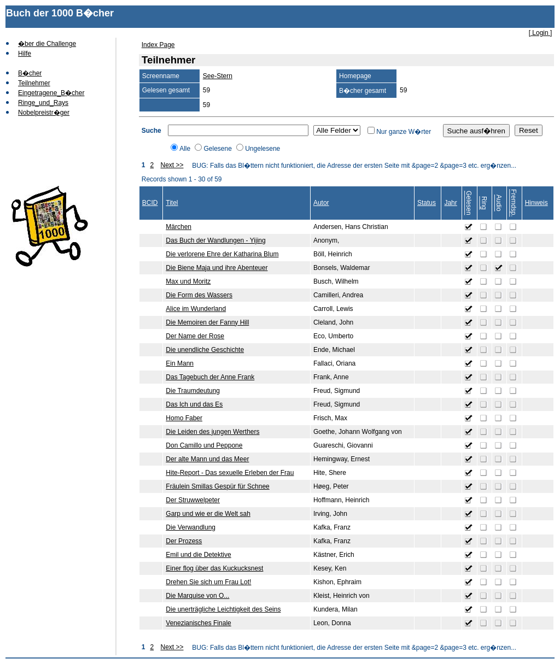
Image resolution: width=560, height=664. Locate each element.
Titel (172, 203)
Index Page (158, 45)
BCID (150, 203)
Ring (484, 203)
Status (426, 203)
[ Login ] (540, 33)
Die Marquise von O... (197, 596)
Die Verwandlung (190, 527)
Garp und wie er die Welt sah (208, 514)
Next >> (172, 165)
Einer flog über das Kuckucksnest (214, 568)
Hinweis (536, 203)
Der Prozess (184, 541)
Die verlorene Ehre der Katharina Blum (222, 254)
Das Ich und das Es (194, 404)
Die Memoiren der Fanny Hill (207, 322)
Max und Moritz (188, 281)
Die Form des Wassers (199, 295)
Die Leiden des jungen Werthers (212, 432)
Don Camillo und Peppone (204, 445)
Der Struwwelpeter (193, 500)
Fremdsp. (513, 203)
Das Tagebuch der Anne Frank (210, 377)
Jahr (450, 203)
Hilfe (24, 53)
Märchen (178, 227)
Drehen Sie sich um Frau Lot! (208, 582)
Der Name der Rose (195, 336)
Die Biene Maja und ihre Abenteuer (216, 268)
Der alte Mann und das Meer (207, 459)
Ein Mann (180, 363)
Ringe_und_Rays (43, 103)
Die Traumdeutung (193, 391)
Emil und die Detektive (198, 555)
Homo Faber (184, 418)
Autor (321, 203)
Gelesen (468, 203)
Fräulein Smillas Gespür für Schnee (217, 486)
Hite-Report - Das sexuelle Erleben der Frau (230, 473)
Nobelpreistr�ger (43, 112)
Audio (499, 203)
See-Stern (217, 76)
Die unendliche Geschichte (205, 350)
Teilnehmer (34, 83)
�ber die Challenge (47, 44)
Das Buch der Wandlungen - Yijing (215, 240)
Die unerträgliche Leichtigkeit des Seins (223, 609)
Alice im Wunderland (196, 309)
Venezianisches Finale (198, 623)
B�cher (30, 73)
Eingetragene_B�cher (51, 93)
